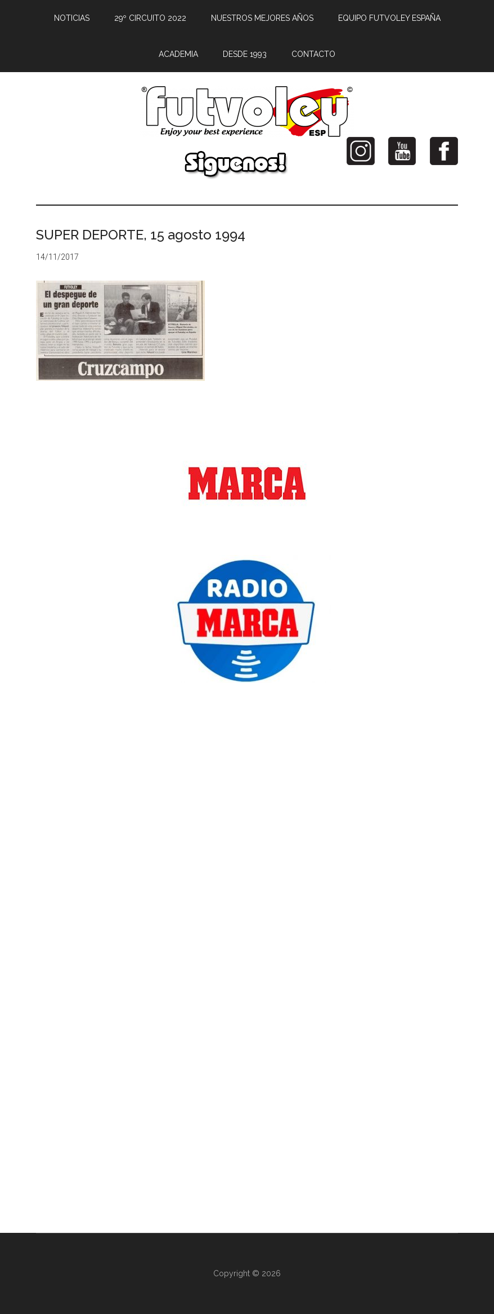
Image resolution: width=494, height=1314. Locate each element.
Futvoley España (247, 111)
